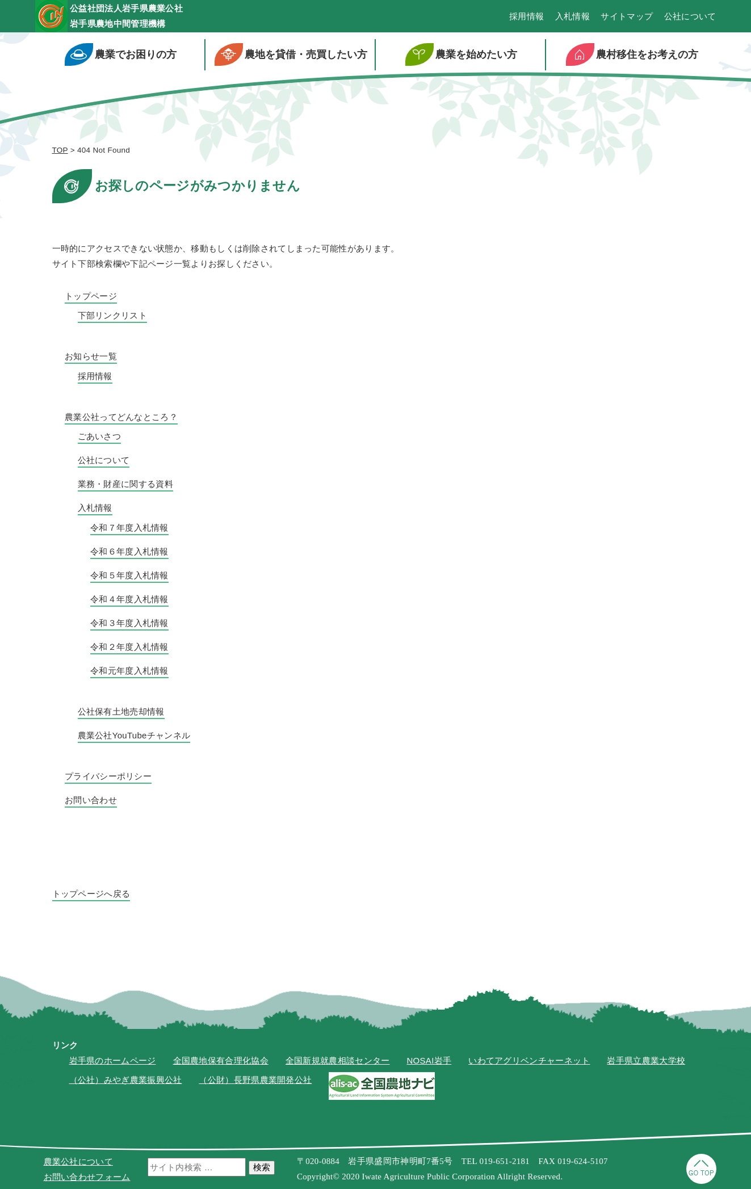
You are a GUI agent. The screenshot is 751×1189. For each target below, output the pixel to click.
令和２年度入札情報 (129, 648)
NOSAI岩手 (428, 1062)
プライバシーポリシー (108, 778)
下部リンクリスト (112, 317)
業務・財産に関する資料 (125, 486)
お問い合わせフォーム (87, 1177)
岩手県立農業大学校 (646, 1062)
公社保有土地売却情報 (121, 713)
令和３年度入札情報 (129, 624)
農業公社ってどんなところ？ (121, 418)
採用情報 (526, 17)
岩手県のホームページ (112, 1062)
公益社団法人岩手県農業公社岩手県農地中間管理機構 (147, 17)
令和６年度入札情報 (129, 553)
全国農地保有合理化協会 (220, 1062)
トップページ (91, 297)
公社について (690, 17)
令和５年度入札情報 (129, 577)
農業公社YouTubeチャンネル (134, 737)
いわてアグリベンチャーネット (529, 1062)
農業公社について (78, 1161)
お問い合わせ (91, 801)
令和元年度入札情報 (129, 672)
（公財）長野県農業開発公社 (255, 1082)
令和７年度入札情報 (129, 529)
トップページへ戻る (91, 895)
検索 (261, 1167)
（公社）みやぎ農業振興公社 (125, 1082)
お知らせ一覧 (91, 358)
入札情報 (572, 17)
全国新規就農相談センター (338, 1062)
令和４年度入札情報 (129, 601)
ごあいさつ (99, 438)
